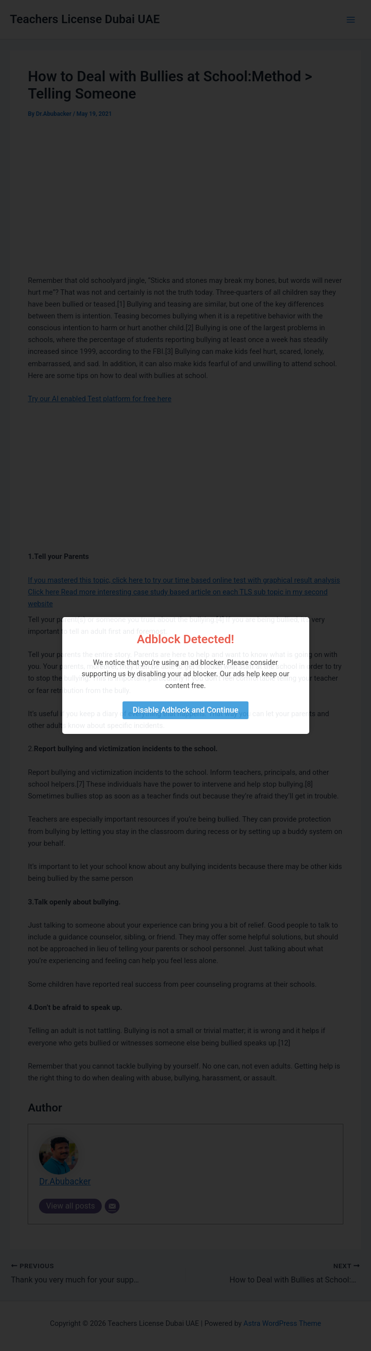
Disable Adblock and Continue (185, 710)
